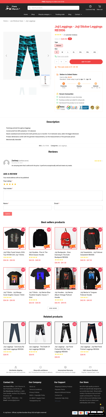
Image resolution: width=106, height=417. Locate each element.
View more (53, 308)
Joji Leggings (30, 21)
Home (5, 21)
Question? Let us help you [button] (96, 414)
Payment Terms (60, 389)
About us (32, 386)
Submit (7, 214)
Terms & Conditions (35, 389)
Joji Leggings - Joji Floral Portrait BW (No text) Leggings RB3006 (64, 349)
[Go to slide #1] (22, 91)
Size (56, 49)
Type (56, 42)
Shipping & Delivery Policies (63, 386)
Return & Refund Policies (63, 392)
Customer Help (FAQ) (61, 398)
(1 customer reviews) (70, 35)
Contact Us (58, 395)
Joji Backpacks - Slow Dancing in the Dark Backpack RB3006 (63, 254)
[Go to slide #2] (33, 91)
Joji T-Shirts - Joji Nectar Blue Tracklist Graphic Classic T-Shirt (39, 294)
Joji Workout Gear (16, 21)
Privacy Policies (34, 392)
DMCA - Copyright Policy (37, 395)
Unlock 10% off (102, 408)
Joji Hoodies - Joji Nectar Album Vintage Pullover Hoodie (64, 294)
